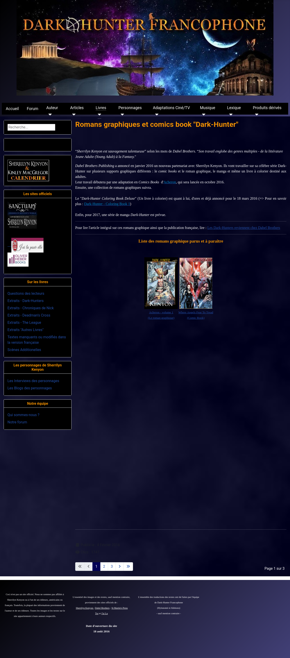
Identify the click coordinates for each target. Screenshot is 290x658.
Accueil (12, 108)
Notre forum (17, 422)
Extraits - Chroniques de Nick (30, 308)
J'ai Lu (105, 613)
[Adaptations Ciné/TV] (156, 114)
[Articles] (73, 114)
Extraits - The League (24, 322)
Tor (97, 613)
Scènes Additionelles (24, 350)
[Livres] (98, 114)
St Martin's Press (119, 608)
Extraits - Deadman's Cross (28, 315)
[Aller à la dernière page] (128, 566)
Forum (32, 108)
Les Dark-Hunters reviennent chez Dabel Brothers (243, 228)
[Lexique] (230, 114)
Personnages (130, 108)
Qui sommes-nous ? (23, 415)
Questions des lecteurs (25, 293)
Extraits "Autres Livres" (25, 330)
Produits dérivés (267, 108)
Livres (101, 108)
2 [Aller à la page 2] (104, 566)
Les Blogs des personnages (29, 388)
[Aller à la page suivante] (120, 566)
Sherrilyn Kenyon (85, 608)
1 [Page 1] (96, 566)
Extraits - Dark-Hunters (25, 301)
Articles (77, 108)
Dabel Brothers (102, 608)
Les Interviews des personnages (33, 381)
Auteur (52, 108)
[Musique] (202, 114)
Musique (207, 108)
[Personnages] (121, 114)
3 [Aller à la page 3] (112, 566)
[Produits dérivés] (256, 114)
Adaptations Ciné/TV (171, 108)
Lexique (234, 108)
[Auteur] (49, 114)
